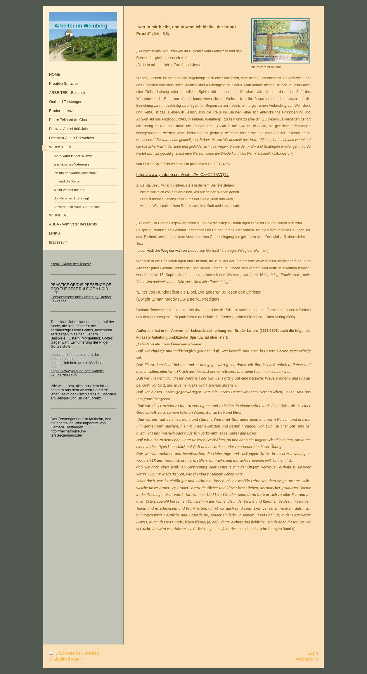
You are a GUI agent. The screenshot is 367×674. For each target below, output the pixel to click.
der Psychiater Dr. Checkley (93, 394)
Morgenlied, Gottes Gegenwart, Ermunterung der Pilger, (82, 340)
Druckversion (65, 653)
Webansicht (307, 659)
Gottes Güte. (61, 346)
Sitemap (91, 653)
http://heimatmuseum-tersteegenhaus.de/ (68, 433)
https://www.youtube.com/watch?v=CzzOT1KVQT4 (182, 174)
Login (313, 653)
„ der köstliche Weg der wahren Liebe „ (167, 251)
